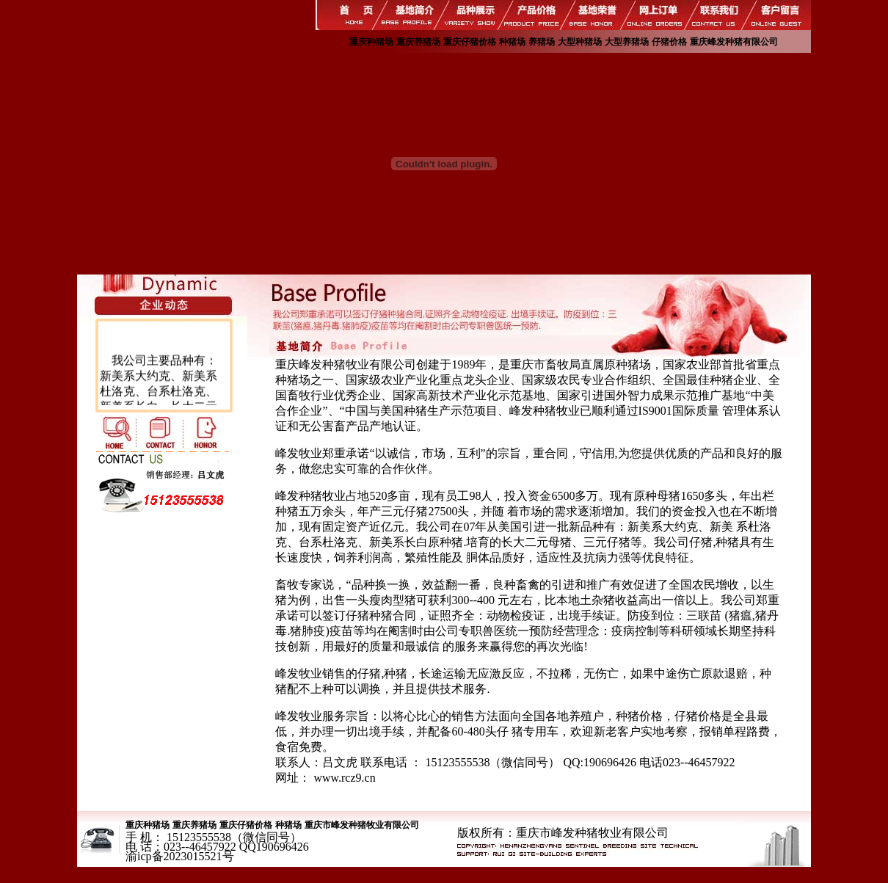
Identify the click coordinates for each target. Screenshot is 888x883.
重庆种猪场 (371, 42)
